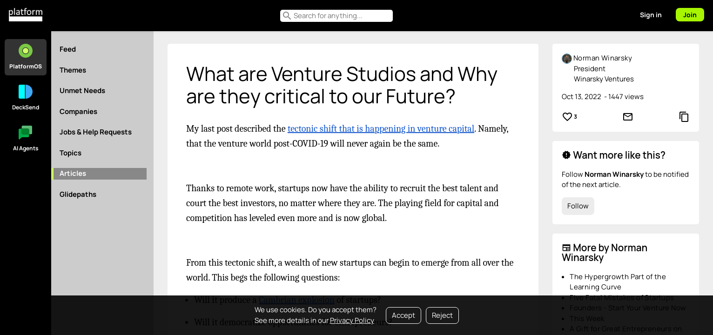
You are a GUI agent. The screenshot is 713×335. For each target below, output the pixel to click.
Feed (68, 49)
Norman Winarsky (602, 58)
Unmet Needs (82, 90)
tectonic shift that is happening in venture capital (381, 128)
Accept (403, 315)
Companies (78, 111)
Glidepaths (78, 194)
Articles (73, 173)
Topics (70, 153)
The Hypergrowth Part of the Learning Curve (618, 282)
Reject (442, 315)
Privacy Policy (352, 320)
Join (690, 14)
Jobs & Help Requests (96, 132)
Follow (578, 206)
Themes (73, 70)
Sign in (651, 14)
